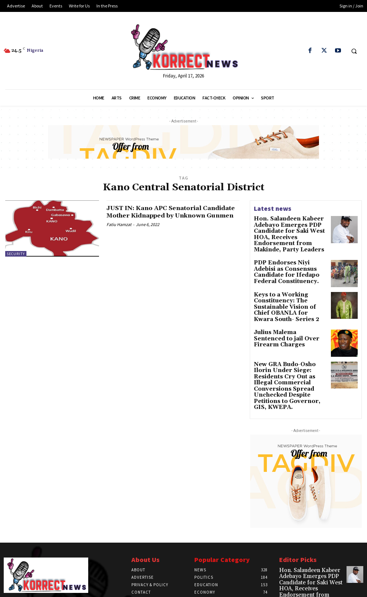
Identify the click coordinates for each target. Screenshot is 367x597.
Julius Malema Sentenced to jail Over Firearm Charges (287, 319)
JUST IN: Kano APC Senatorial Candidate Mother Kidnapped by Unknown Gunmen (165, 215)
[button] (354, 51)
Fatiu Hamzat (118, 232)
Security (16, 253)
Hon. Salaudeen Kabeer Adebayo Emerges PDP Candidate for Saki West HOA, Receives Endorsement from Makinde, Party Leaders (290, 229)
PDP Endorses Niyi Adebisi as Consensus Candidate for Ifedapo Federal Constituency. (290, 256)
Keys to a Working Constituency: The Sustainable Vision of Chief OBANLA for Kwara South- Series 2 (290, 292)
